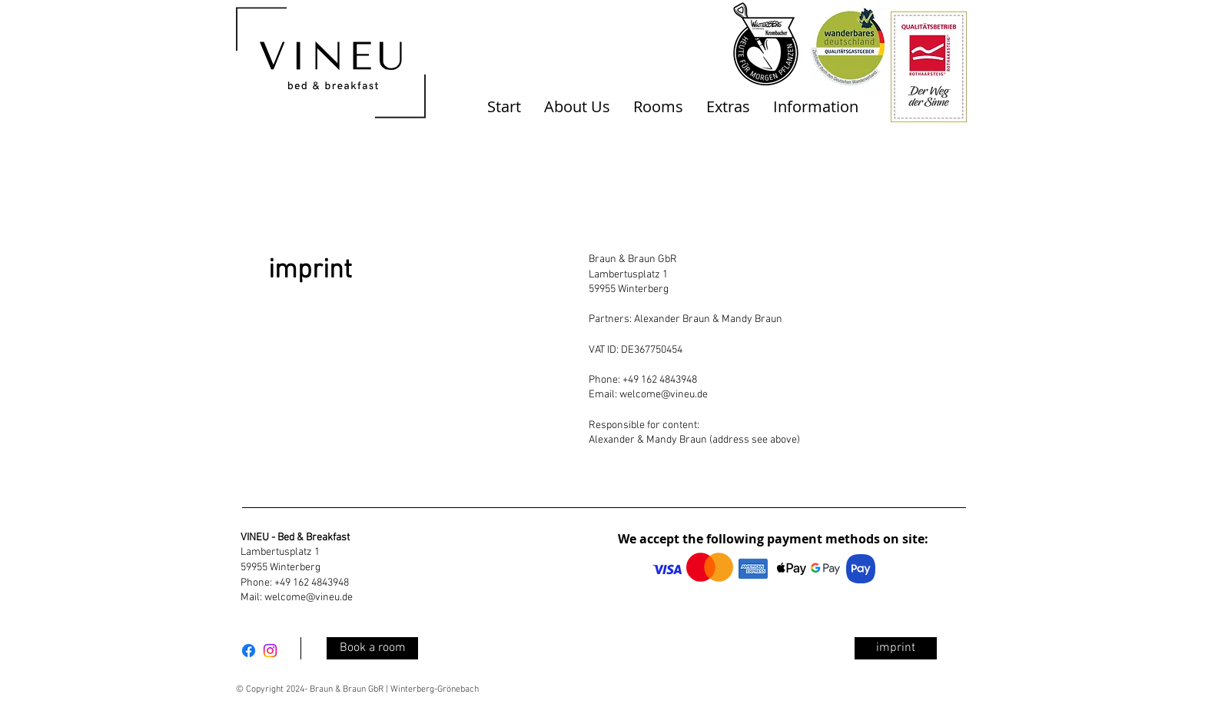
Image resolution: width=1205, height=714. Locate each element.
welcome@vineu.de (663, 394)
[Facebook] (248, 650)
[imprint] (896, 648)
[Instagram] (270, 650)
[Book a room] (372, 648)
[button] (577, 106)
